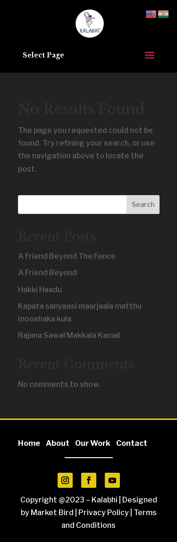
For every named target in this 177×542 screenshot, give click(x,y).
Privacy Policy (103, 512)
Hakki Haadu (40, 289)
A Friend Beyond (47, 272)
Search (143, 204)
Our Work (92, 443)
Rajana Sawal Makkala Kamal (69, 335)
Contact (131, 443)
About (60, 443)
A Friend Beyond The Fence (67, 256)
